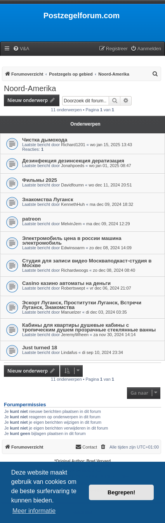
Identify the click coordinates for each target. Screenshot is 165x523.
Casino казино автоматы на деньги (66, 283)
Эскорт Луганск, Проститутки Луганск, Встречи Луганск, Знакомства (81, 305)
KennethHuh (73, 204)
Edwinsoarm (73, 247)
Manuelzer (71, 312)
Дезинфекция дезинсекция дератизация (73, 161)
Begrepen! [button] (121, 492)
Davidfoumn (72, 185)
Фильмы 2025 (39, 180)
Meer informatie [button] (34, 510)
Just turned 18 (39, 347)
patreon (31, 219)
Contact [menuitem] (86, 446)
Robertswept (73, 288)
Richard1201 (73, 144)
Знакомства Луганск (47, 199)
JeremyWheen (75, 334)
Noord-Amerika (30, 88)
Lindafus (69, 352)
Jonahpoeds (72, 165)
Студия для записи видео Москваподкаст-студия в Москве (86, 263)
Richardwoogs (74, 270)
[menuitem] (21, 49)
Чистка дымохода (44, 140)
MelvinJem (71, 223)
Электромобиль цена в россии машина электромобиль (72, 240)
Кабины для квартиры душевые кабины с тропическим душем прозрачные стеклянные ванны (89, 327)
